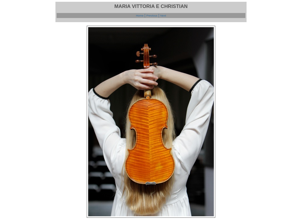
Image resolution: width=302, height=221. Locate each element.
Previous (151, 15)
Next (163, 15)
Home (140, 15)
